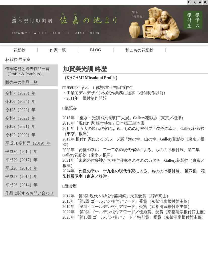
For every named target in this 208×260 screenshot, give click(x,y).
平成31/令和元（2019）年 (28, 143)
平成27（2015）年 (21, 176)
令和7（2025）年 (20, 93)
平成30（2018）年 (21, 151)
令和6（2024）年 (20, 101)
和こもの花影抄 (139, 50)
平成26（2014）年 (21, 185)
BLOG (95, 50)
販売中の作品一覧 (21, 82)
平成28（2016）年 (21, 168)
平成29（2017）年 (21, 160)
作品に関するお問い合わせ (29, 193)
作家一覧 (58, 50)
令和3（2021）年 (20, 126)
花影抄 (15, 50)
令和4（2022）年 (20, 118)
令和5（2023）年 (20, 110)
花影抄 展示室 (18, 59)
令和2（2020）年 (20, 135)
